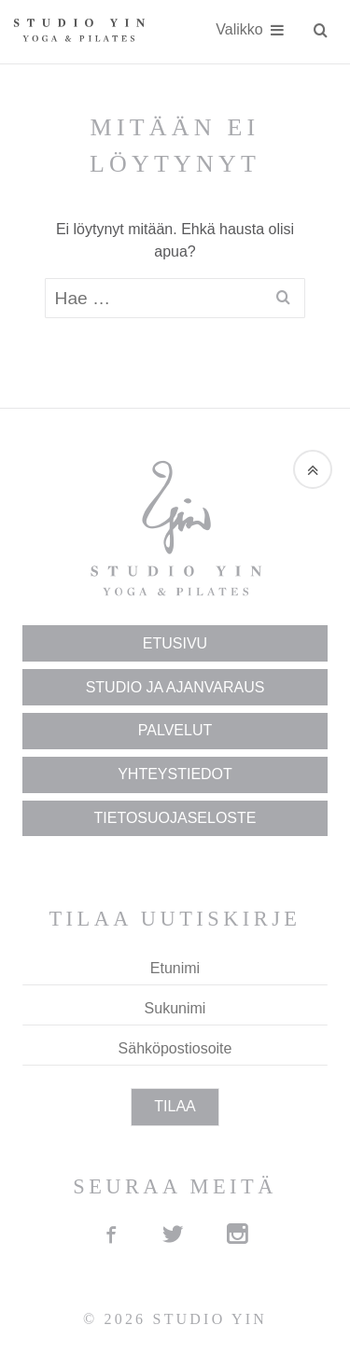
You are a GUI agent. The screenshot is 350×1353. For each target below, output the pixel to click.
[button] (312, 469)
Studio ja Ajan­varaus (175, 687)
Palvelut (175, 730)
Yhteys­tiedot (175, 774)
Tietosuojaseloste (175, 818)
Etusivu (175, 643)
